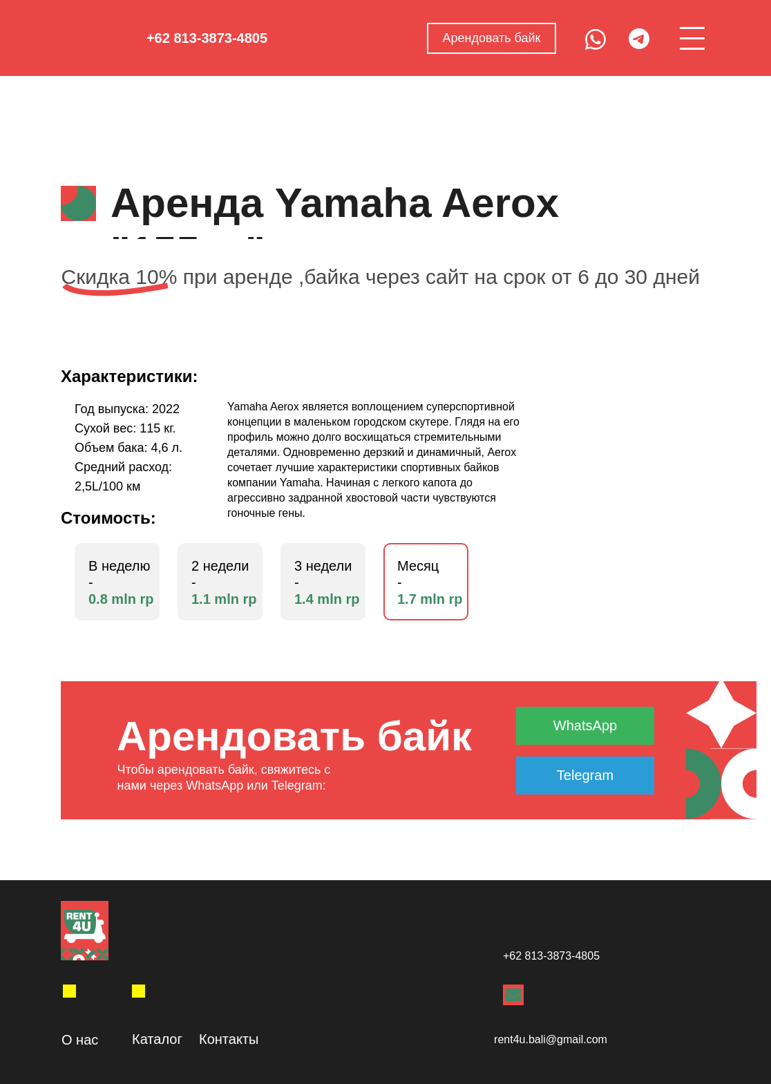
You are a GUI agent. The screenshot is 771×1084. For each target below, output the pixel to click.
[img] (69, 991)
